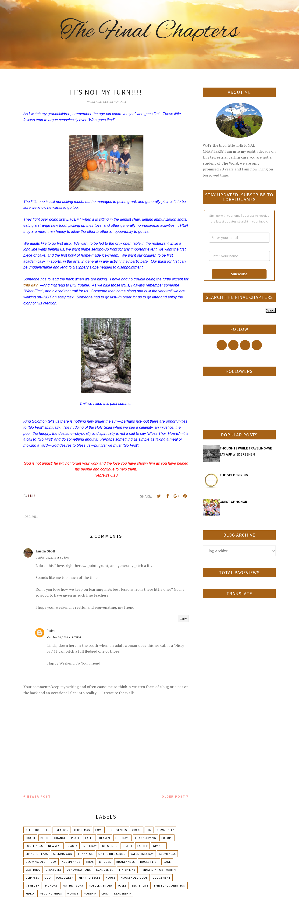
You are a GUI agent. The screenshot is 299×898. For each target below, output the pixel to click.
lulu (51, 630)
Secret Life (140, 885)
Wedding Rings (50, 893)
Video (29, 893)
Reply (183, 618)
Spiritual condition (169, 885)
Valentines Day (142, 854)
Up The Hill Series (111, 854)
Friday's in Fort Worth (158, 869)
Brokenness (125, 861)
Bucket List (149, 861)
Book (44, 838)
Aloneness (167, 854)
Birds (89, 861)
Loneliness (34, 846)
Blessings (109, 846)
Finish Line (127, 869)
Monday (51, 885)
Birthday (90, 846)
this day (30, 285)
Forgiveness (117, 830)
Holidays (122, 838)
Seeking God (62, 854)
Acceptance (71, 861)
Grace (136, 830)
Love (99, 830)
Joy (54, 861)
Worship (89, 893)
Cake (167, 861)
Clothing (32, 869)
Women (72, 893)
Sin (149, 830)
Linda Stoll (45, 551)
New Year (54, 846)
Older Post (173, 796)
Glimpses (32, 877)
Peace (75, 838)
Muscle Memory (100, 885)
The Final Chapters (149, 31)
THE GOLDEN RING (234, 475)
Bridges (105, 861)
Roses (121, 885)
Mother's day (73, 885)
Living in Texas (36, 854)
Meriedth (32, 885)
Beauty (72, 846)
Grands (158, 846)
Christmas (82, 830)
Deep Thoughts (37, 830)
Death (127, 846)
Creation (62, 830)
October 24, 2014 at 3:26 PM (52, 557)
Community (165, 830)
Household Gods (134, 877)
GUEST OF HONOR (233, 501)
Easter (142, 846)
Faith (89, 838)
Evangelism (105, 869)
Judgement (162, 877)
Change (60, 838)
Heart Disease (89, 877)
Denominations (79, 869)
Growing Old (35, 861)
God (47, 877)
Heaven (104, 838)
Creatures (53, 869)
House (110, 877)
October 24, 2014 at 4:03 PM (64, 637)
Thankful (85, 854)
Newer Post (39, 796)
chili (105, 893)
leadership (122, 893)
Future (166, 838)
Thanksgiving (145, 838)
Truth (30, 838)
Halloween (65, 877)
